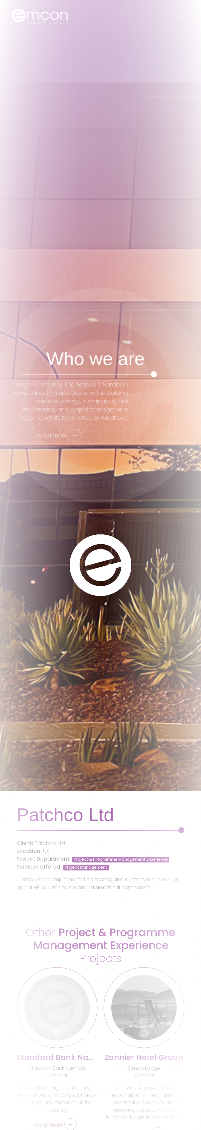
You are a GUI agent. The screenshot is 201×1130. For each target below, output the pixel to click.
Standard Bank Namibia (64, 1057)
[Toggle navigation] (180, 16)
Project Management (86, 867)
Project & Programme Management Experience (121, 859)
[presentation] (11, 395)
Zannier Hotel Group (144, 1057)
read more (56, 1124)
